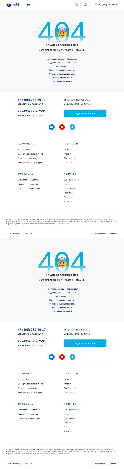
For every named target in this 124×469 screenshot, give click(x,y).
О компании (70, 174)
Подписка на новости (85, 113)
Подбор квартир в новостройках (62, 63)
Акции (66, 150)
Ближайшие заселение (62, 81)
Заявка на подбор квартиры (30, 163)
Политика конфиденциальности (104, 234)
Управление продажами (28, 184)
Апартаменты (62, 66)
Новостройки (23, 150)
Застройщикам (25, 174)
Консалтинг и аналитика (28, 180)
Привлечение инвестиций (29, 188)
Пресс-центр (69, 188)
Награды (67, 184)
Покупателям (71, 144)
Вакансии (68, 197)
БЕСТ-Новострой (71, 180)
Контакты (68, 201)
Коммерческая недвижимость (62, 70)
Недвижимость (26, 144)
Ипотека (67, 154)
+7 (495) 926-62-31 (32, 111)
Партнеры (68, 193)
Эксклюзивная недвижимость (62, 74)
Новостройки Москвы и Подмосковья (62, 59)
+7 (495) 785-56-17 (32, 99)
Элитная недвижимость (62, 78)
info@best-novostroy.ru (77, 99)
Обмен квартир (70, 158)
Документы (68, 163)
